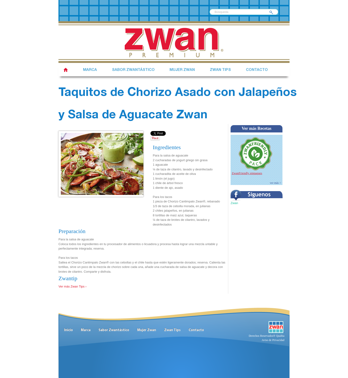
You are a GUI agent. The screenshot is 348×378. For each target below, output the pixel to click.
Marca (90, 70)
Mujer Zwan (182, 70)
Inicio (68, 330)
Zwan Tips (220, 70)
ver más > (275, 183)
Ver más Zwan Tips (71, 286)
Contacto (257, 70)
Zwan (234, 203)
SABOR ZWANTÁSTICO (133, 70)
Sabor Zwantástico (114, 330)
